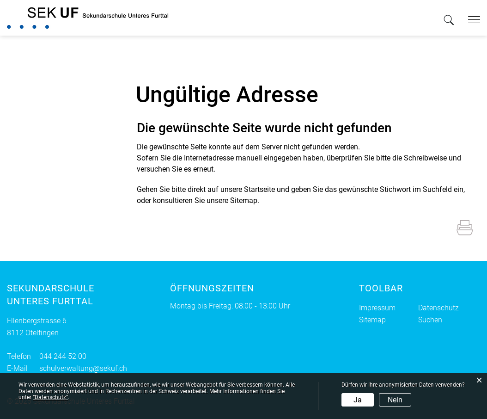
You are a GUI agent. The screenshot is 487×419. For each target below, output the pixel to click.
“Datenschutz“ (50, 397)
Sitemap (372, 319)
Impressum (377, 307)
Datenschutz (438, 307)
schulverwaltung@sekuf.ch (83, 368)
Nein (395, 399)
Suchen (430, 319)
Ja (357, 399)
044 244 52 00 (62, 356)
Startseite (259, 189)
